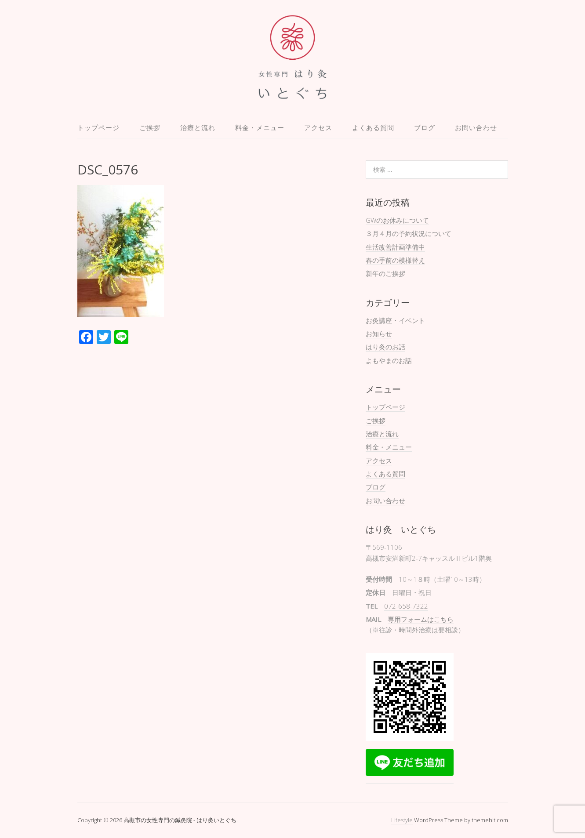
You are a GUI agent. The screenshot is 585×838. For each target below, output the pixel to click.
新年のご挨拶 (385, 273)
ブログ (424, 127)
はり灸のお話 (385, 346)
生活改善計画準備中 (395, 247)
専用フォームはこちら (421, 619)
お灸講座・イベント (395, 320)
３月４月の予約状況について (408, 233)
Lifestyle (402, 820)
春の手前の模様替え (395, 260)
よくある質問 (373, 127)
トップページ (98, 127)
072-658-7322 (406, 606)
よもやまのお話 (389, 360)
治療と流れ (197, 127)
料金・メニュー (259, 127)
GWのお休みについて (397, 220)
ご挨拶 (149, 127)
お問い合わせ (476, 127)
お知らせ (379, 333)
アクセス (318, 127)
